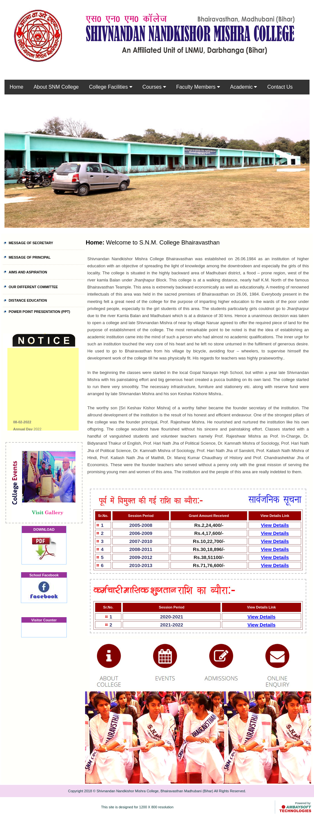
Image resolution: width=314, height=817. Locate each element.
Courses (154, 87)
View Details (275, 525)
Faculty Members (198, 87)
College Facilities (110, 87)
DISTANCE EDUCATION (28, 300)
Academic (243, 87)
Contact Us (279, 87)
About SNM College (56, 87)
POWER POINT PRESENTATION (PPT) (39, 312)
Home (16, 87)
